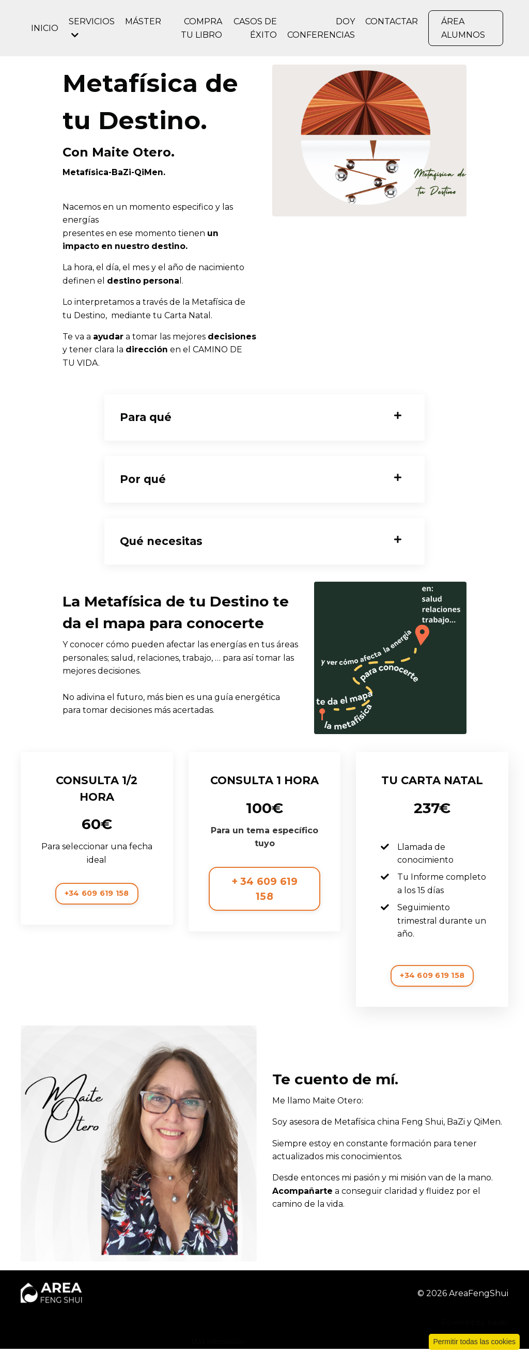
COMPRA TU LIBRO (201, 28)
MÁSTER (143, 21)
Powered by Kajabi (474, 1327)
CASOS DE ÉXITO (255, 28)
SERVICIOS (92, 28)
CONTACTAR (391, 21)
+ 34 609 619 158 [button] (264, 893)
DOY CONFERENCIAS (321, 28)
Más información (217, 1341)
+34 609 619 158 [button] (97, 897)
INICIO (44, 28)
